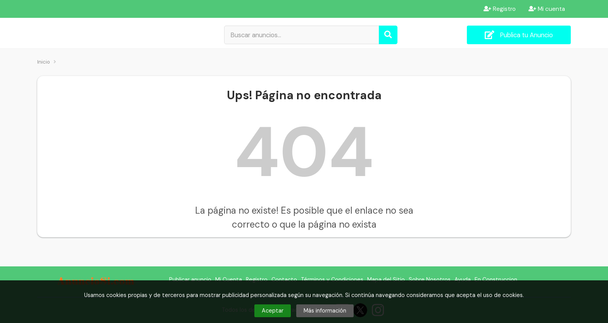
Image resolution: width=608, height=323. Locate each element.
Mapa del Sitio (386, 279)
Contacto (284, 279)
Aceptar (272, 310)
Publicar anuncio (190, 279)
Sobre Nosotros (430, 279)
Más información (325, 310)
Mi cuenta (547, 9)
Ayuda (462, 279)
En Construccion (496, 279)
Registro (500, 9)
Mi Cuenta (228, 279)
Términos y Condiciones (332, 279)
